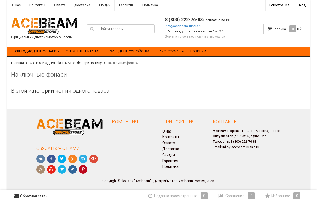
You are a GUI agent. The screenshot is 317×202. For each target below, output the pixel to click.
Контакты (37, 5)
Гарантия (126, 5)
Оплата (59, 5)
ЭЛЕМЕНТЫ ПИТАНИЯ (83, 51)
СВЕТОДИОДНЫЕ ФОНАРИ (35, 51)
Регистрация (279, 5)
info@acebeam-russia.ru (183, 26)
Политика (150, 5)
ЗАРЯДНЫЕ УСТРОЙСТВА (129, 51)
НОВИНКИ (198, 51)
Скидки (104, 5)
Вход (302, 5)
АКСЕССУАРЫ (169, 51)
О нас (16, 5)
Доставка (82, 5)
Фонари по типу (89, 63)
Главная (17, 63)
